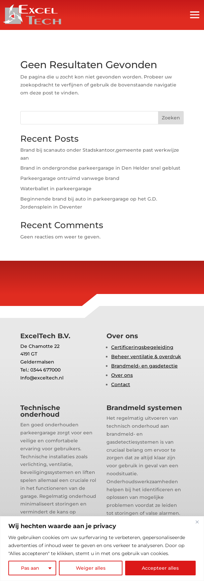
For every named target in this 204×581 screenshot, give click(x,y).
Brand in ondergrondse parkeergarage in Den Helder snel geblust (100, 168)
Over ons (122, 375)
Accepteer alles (160, 568)
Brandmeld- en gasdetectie (144, 366)
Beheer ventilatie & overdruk (146, 357)
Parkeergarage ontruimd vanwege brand (69, 178)
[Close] (197, 522)
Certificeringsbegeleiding (142, 347)
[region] (102, 548)
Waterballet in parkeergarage (56, 189)
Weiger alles (90, 568)
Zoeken (171, 118)
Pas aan (30, 568)
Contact (120, 384)
